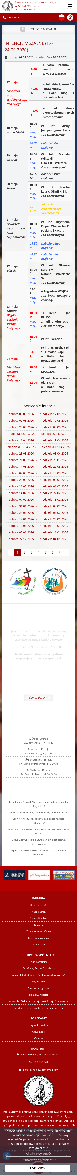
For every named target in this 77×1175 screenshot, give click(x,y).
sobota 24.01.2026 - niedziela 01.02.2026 (38, 513)
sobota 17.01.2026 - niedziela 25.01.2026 (38, 519)
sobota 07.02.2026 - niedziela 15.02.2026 (38, 499)
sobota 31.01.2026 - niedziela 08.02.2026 (38, 506)
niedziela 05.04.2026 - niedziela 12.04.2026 (38, 447)
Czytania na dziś (38, 1025)
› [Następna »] (66, 552)
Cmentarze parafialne (38, 931)
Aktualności (38, 1031)
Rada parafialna (39, 962)
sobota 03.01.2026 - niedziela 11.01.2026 (38, 532)
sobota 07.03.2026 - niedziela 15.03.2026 (38, 473)
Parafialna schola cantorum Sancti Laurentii (38, 1008)
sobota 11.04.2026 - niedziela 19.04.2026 (38, 440)
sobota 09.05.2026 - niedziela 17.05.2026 (38, 414)
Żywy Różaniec (38, 981)
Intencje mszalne (42, 29)
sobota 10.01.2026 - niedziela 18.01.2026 (38, 526)
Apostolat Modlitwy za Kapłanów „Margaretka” (38, 975)
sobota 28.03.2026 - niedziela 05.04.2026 (38, 453)
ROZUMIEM (37, 1168)
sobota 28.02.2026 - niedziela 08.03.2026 (38, 480)
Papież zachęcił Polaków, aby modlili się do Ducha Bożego (38, 875)
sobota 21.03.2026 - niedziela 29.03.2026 (38, 460)
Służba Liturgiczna (38, 988)
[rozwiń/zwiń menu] (70, 5)
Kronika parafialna (38, 938)
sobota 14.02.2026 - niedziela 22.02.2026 (38, 493)
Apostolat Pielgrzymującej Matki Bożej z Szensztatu (38, 1001)
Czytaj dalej (38, 726)
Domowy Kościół (38, 994)
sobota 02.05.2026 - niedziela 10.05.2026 (38, 420)
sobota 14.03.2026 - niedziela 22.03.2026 (38, 466)
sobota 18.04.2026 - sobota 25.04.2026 (38, 434)
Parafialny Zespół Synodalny (39, 968)
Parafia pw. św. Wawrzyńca (29, 6)
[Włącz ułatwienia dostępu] (72, 17)
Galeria (38, 1038)
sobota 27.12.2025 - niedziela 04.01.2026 (38, 539)
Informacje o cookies (38, 1160)
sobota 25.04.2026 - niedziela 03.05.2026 (38, 427)
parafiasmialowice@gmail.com (40, 1069)
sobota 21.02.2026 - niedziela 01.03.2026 (38, 486)
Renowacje (38, 944)
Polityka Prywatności (38, 1153)
